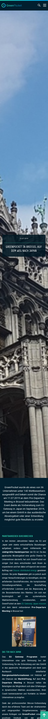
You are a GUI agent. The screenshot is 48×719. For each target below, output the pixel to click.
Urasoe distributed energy (24, 570)
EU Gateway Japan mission (34, 603)
